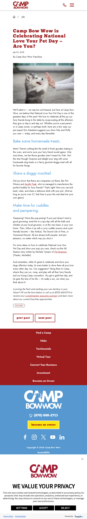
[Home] (20, 5)
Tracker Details (20, 516)
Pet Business (60, 252)
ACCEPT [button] (43, 508)
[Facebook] (25, 437)
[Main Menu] (72, 5)
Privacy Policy (8, 516)
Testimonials (43, 349)
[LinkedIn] (61, 437)
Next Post (45, 318)
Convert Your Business (43, 365)
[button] (82, 459)
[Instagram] (34, 437)
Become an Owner (44, 381)
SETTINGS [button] (21, 508)
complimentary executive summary (41, 295)
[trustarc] (78, 516)
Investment (43, 373)
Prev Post (23, 318)
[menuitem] (43, 452)
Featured (19, 305)
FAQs (43, 341)
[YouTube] (52, 437)
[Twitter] (43, 437)
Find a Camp (43, 333)
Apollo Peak (30, 184)
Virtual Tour (43, 357)
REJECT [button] (65, 508)
